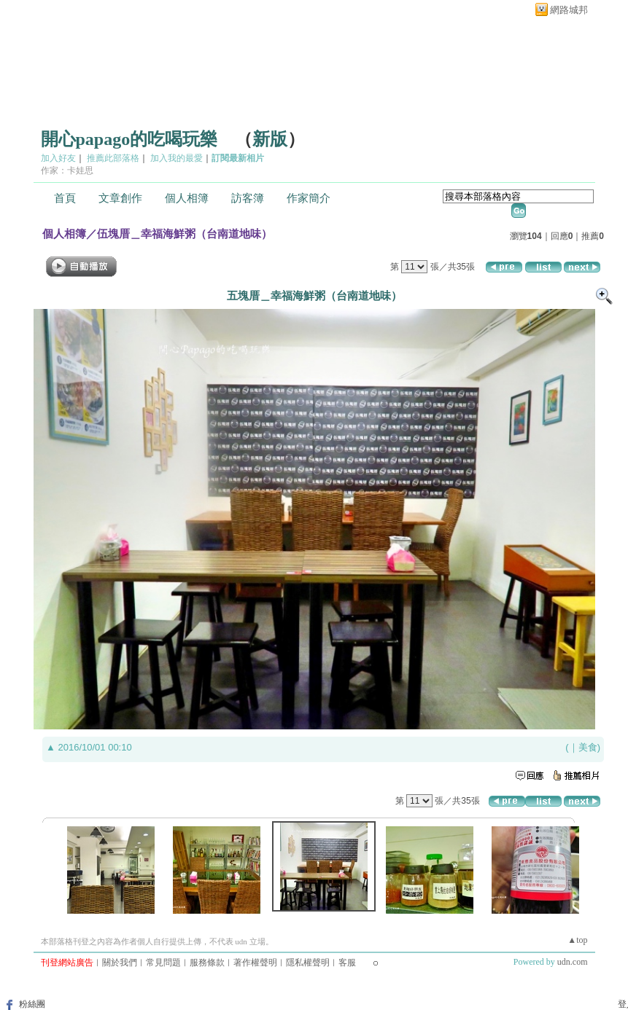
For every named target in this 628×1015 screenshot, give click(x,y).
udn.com (572, 962)
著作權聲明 (255, 962)
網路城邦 (569, 9)
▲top (577, 940)
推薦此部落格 (113, 158)
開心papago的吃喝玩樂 (129, 139)
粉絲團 (32, 1004)
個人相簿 (187, 198)
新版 (269, 139)
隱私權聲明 (308, 962)
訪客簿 (247, 198)
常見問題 (163, 962)
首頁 (65, 198)
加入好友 (58, 158)
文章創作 (120, 198)
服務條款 (207, 962)
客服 (347, 962)
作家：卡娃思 (67, 170)
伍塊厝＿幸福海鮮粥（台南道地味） (184, 233)
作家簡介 (308, 198)
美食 (587, 747)
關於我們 (119, 962)
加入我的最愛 (176, 158)
